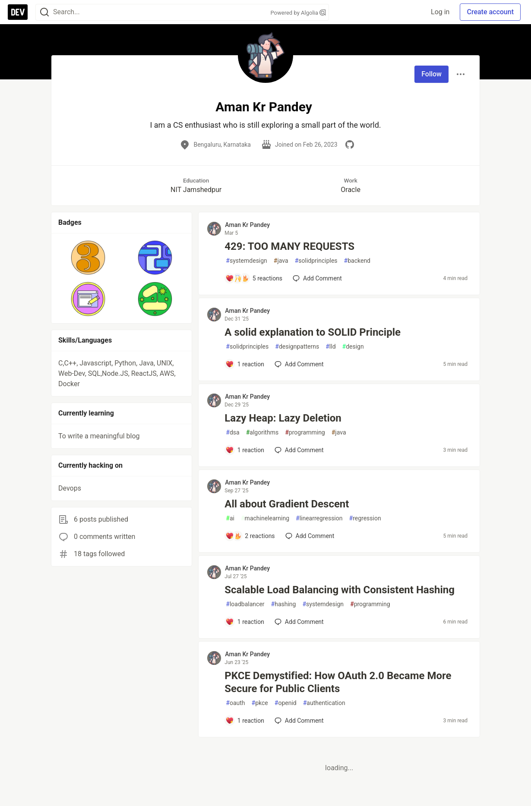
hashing (283, 604)
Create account (490, 12)
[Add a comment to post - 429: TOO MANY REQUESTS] (254, 278)
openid (286, 703)
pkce (260, 703)
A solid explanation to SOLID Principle (312, 332)
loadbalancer (245, 604)
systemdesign (246, 260)
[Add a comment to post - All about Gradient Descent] (250, 536)
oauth (235, 703)
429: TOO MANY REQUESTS (289, 246)
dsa (232, 432)
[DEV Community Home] (17, 12)
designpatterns (297, 346)
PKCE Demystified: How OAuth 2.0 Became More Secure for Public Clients (337, 682)
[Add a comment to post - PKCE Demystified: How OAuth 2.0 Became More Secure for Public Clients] (244, 720)
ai (230, 518)
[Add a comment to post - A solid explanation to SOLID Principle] (244, 364)
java (281, 260)
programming (305, 432)
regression (365, 518)
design (353, 346)
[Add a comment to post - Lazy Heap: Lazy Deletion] (244, 450)
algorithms (262, 432)
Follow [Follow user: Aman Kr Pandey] (431, 74)
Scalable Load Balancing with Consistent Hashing (339, 590)
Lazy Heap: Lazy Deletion (282, 418)
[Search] (44, 12)
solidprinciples (316, 260)
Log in (440, 12)
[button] (88, 257)
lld (330, 346)
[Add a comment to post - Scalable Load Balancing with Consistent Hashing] (244, 622)
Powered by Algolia (298, 12)
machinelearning (265, 518)
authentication (324, 703)
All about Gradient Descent (286, 504)
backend (357, 260)
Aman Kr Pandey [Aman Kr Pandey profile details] (247, 224)
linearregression (319, 518)
